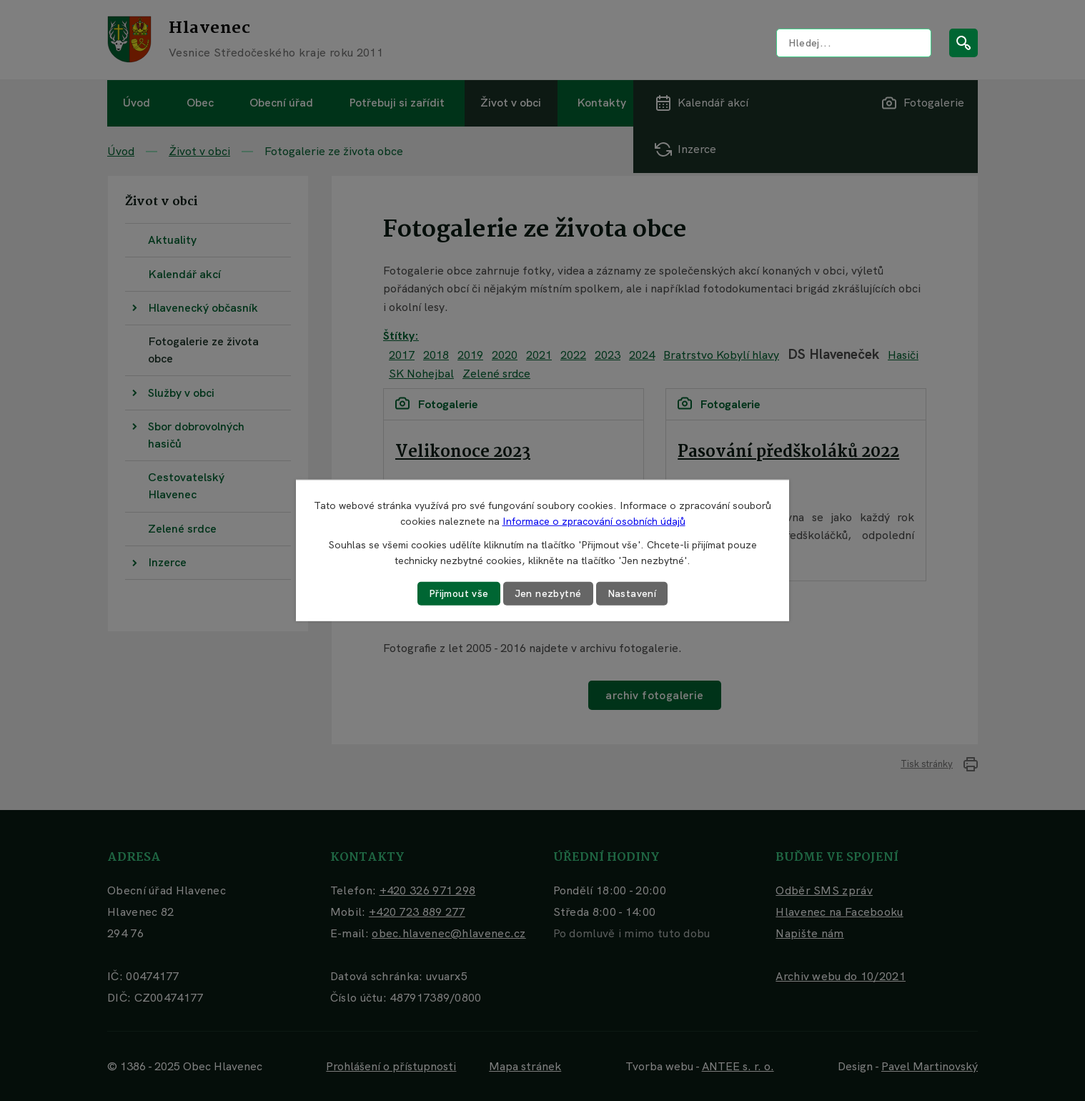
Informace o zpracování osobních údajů (593, 521)
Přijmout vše (459, 593)
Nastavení (632, 593)
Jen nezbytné (548, 593)
